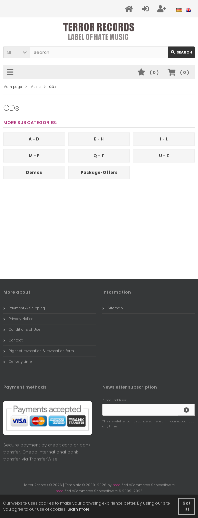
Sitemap (112, 308)
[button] (16, 52)
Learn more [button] (78, 509)
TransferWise (43, 459)
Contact (13, 340)
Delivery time (17, 361)
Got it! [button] (186, 506)
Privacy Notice (18, 318)
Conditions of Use (21, 329)
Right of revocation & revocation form (38, 350)
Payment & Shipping (24, 308)
